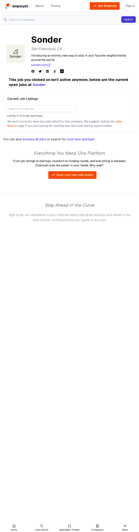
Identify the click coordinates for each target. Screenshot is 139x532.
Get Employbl (105, 6)
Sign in (130, 6)
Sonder (39, 85)
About (39, 6)
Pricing (55, 6)
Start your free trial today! (72, 175)
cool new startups (80, 139)
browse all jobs (34, 139)
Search (128, 19)
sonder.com (41, 65)
